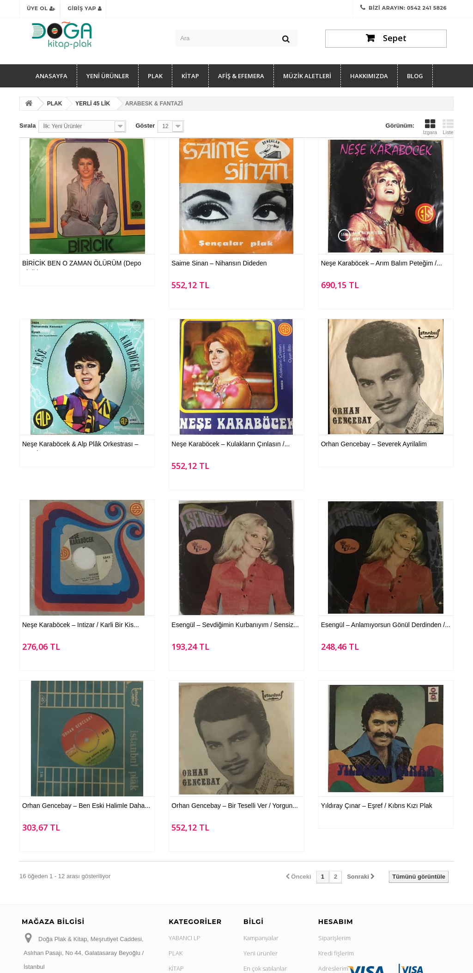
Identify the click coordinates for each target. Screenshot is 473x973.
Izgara (430, 126)
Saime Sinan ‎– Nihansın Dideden (219, 263)
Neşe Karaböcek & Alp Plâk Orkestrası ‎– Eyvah (80, 445)
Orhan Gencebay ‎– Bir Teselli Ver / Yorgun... (234, 805)
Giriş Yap (84, 8)
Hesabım (335, 922)
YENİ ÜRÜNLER (107, 76)
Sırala (27, 125)
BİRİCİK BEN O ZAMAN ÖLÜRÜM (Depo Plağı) (81, 264)
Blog (415, 76)
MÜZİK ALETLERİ (307, 76)
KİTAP (190, 76)
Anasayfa (51, 76)
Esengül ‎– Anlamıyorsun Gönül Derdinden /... (385, 624)
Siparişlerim (334, 938)
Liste (448, 126)
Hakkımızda (369, 76)
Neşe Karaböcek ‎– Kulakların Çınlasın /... (230, 444)
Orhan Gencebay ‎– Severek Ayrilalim (374, 444)
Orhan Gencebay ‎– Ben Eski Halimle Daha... (86, 805)
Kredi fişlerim (336, 953)
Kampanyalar (261, 938)
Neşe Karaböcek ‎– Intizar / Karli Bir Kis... (80, 624)
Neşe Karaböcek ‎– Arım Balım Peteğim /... (381, 263)
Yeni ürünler (260, 953)
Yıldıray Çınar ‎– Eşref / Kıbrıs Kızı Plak (376, 805)
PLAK (155, 76)
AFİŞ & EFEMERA (241, 76)
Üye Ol (41, 8)
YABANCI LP (184, 938)
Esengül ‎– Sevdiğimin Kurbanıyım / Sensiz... (234, 624)
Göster (145, 125)
